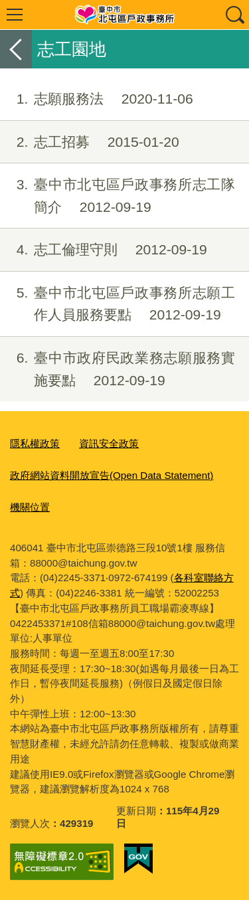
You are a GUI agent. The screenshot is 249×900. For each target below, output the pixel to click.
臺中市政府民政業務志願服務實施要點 (117, 369)
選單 (14, 14)
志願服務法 (96, 99)
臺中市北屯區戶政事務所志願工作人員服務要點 (117, 304)
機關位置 (30, 507)
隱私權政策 (35, 443)
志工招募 (89, 142)
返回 (16, 49)
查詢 (234, 14)
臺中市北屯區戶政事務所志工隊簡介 (117, 196)
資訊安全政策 (109, 443)
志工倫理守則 (103, 249)
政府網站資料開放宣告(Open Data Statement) (111, 475)
